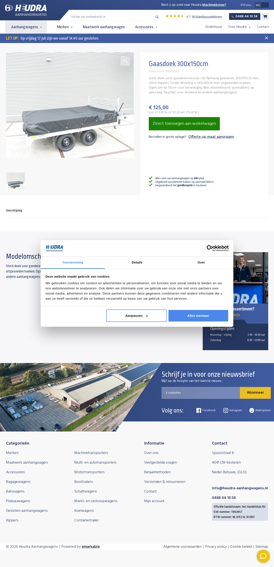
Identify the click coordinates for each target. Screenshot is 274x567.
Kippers (12, 520)
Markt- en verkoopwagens (95, 501)
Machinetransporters (91, 453)
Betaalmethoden (157, 472)
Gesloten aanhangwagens (27, 511)
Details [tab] (137, 262)
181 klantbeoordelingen (207, 16)
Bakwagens (15, 491)
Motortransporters (89, 472)
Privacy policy (216, 547)
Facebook (206, 410)
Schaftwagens (85, 491)
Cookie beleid (241, 547)
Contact (263, 27)
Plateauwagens (18, 501)
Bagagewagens (18, 482)
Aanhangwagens (26, 27)
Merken (65, 27)
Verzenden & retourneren (164, 482)
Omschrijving (14, 210)
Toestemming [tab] (72, 262)
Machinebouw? (214, 5)
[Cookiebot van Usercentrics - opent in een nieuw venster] (210, 248)
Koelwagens (84, 511)
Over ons (151, 453)
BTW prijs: (246, 5)
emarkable (91, 547)
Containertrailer (86, 520)
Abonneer (255, 393)
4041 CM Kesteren (226, 463)
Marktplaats (260, 410)
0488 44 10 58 (245, 16)
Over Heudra (239, 27)
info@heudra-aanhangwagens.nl (240, 488)
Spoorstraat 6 (223, 453)
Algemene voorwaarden (182, 547)
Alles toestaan (198, 315)
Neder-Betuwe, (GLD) (229, 472)
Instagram (232, 410)
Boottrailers (83, 482)
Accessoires (146, 27)
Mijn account (154, 501)
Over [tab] (201, 262)
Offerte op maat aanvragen (211, 137)
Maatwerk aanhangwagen (104, 27)
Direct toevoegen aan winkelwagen (184, 123)
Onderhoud (213, 27)
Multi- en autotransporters (95, 463)
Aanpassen (136, 315)
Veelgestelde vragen (160, 463)
